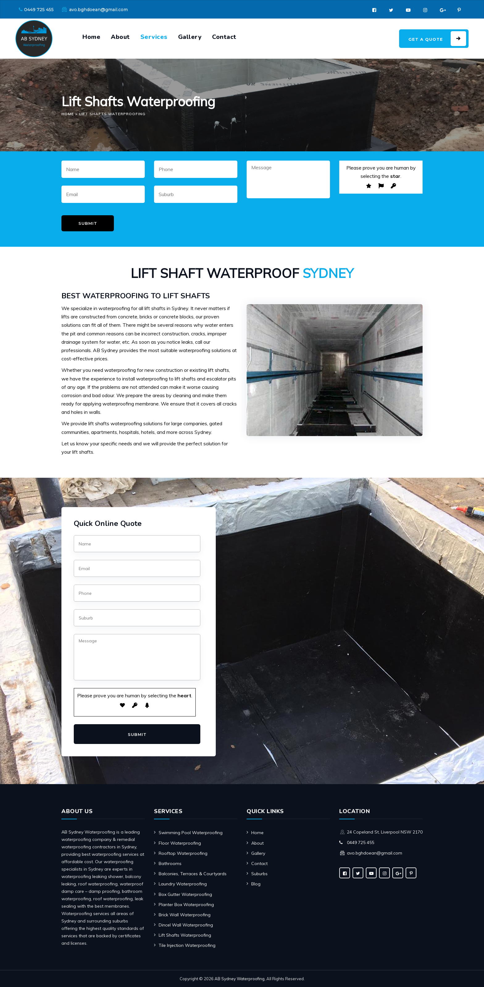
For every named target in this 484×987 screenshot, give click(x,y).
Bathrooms (170, 863)
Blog (256, 884)
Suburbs (259, 873)
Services (154, 37)
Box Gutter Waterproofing (185, 894)
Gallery (190, 37)
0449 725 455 (39, 9)
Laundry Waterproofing (183, 884)
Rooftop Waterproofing (183, 853)
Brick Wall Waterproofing (185, 915)
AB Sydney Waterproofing (240, 978)
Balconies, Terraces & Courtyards (193, 873)
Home (91, 37)
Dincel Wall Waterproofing (186, 925)
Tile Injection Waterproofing (187, 945)
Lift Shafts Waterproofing (185, 935)
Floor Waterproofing (180, 843)
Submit (87, 223)
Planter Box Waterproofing (186, 904)
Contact (224, 37)
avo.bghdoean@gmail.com (98, 9)
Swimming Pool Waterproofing (191, 832)
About (120, 37)
